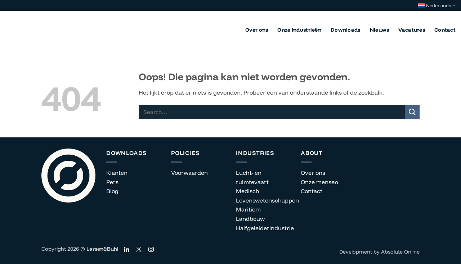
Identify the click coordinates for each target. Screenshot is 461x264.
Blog (112, 191)
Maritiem (248, 209)
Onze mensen (319, 182)
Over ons (256, 30)
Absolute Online (400, 252)
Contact (445, 30)
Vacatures (411, 30)
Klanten (116, 172)
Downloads (346, 30)
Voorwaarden (189, 172)
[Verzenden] (412, 112)
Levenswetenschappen (267, 200)
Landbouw (250, 218)
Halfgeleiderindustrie (265, 228)
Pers (112, 182)
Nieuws (379, 30)
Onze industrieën (299, 30)
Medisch (247, 191)
